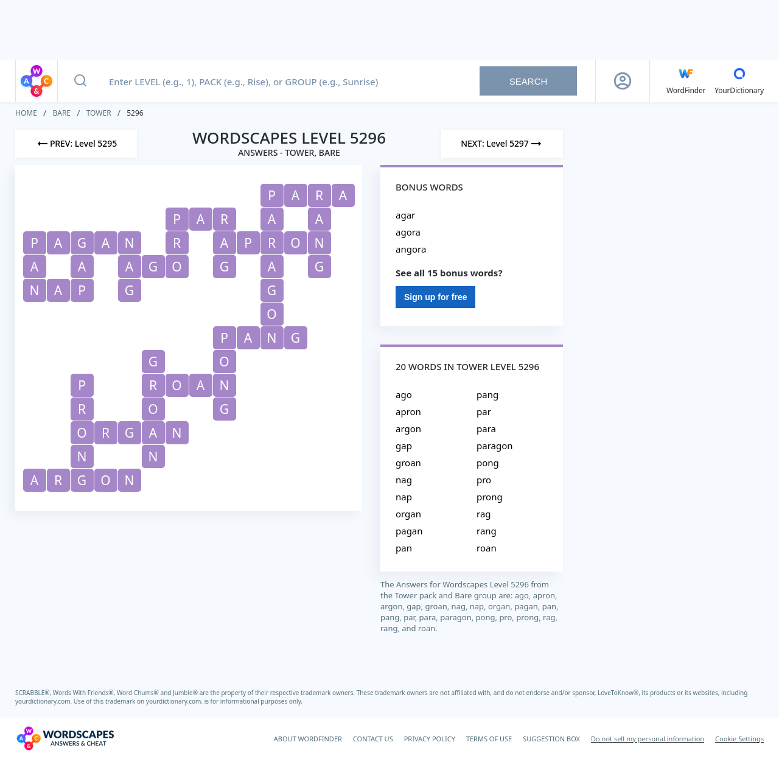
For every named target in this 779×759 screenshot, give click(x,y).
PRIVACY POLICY (429, 738)
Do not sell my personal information (647, 738)
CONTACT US (373, 738)
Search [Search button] (528, 81)
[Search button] (80, 81)
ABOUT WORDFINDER (308, 738)
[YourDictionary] (739, 81)
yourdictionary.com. (44, 701)
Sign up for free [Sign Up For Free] (435, 297)
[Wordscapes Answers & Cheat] (65, 738)
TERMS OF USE (489, 738)
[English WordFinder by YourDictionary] (685, 81)
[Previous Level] (76, 144)
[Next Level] (502, 144)
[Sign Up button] (622, 81)
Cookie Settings (739, 738)
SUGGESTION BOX (551, 738)
